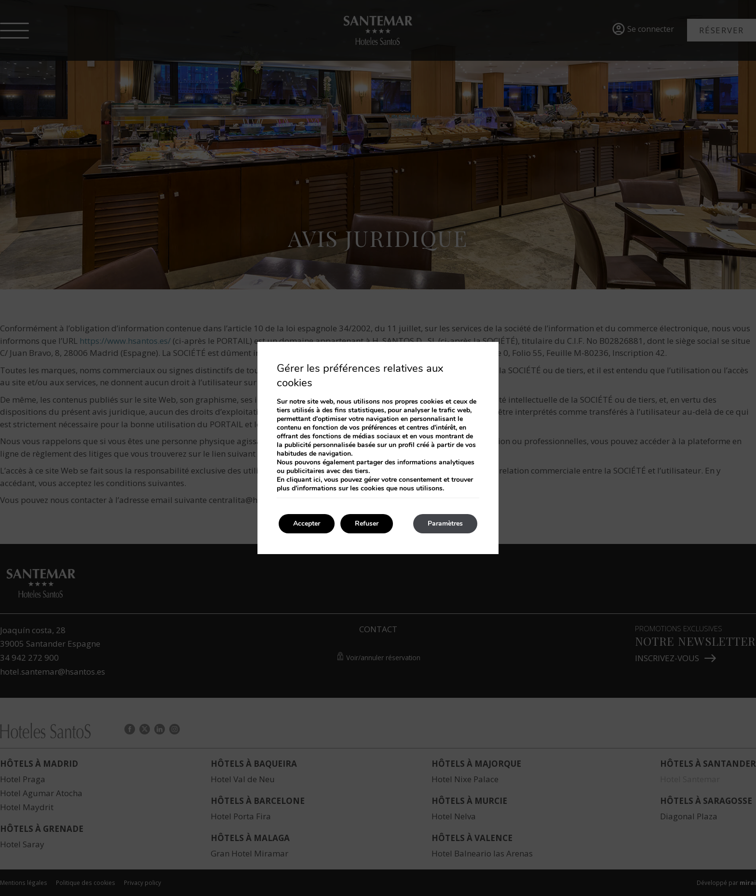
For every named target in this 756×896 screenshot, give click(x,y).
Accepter (306, 523)
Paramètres (445, 523)
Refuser (366, 523)
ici (317, 479)
